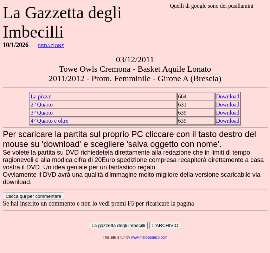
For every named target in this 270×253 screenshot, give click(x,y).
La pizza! (41, 96)
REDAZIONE (51, 45)
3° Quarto (42, 113)
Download (227, 96)
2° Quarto (42, 105)
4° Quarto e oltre (49, 121)
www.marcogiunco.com (149, 237)
